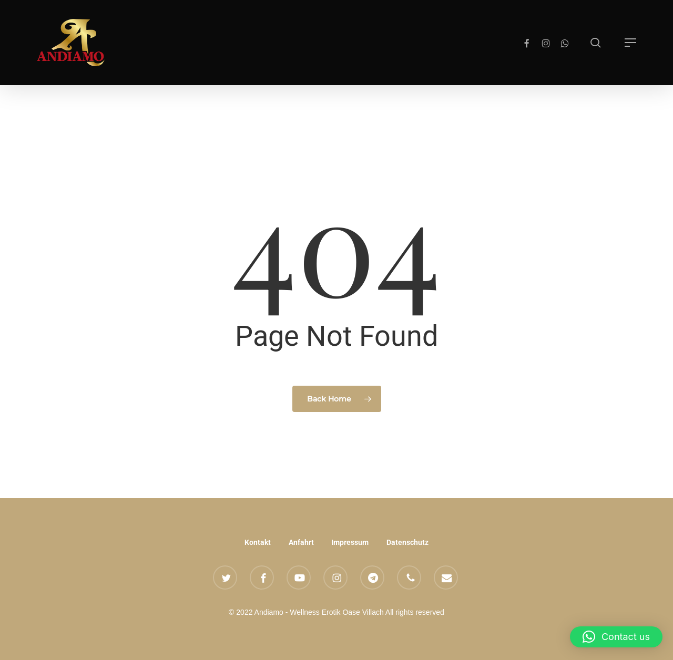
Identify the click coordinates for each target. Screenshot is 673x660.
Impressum (350, 542)
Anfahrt (301, 542)
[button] (630, 42)
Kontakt (257, 542)
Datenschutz (407, 542)
